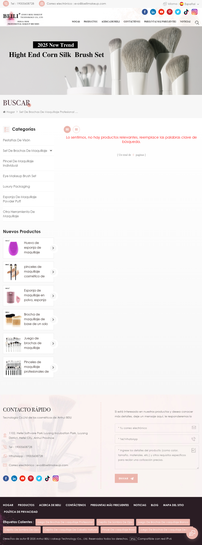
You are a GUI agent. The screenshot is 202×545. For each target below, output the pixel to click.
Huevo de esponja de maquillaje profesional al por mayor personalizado (34, 248)
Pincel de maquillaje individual (18, 163)
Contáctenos (132, 21)
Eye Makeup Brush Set (19, 176)
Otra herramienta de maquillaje (19, 214)
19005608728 (25, 3)
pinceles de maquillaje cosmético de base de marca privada (36, 272)
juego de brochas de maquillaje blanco (163, 522)
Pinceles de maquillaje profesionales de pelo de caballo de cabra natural (36, 367)
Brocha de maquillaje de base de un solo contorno (36, 319)
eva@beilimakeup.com (90, 3)
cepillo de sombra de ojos (115, 522)
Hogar (76, 21)
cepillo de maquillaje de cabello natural (70, 529)
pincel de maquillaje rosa (118, 529)
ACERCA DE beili (50, 505)
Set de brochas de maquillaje (25, 151)
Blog (154, 505)
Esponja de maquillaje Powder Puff (19, 199)
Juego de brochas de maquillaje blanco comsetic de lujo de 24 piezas (36, 343)
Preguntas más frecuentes (160, 21)
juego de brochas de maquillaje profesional (65, 522)
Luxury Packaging (16, 186)
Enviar (126, 478)
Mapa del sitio (173, 505)
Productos (90, 21)
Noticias (185, 21)
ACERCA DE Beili (110, 21)
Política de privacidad (21, 511)
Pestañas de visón (16, 140)
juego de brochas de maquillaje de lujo (166, 529)
